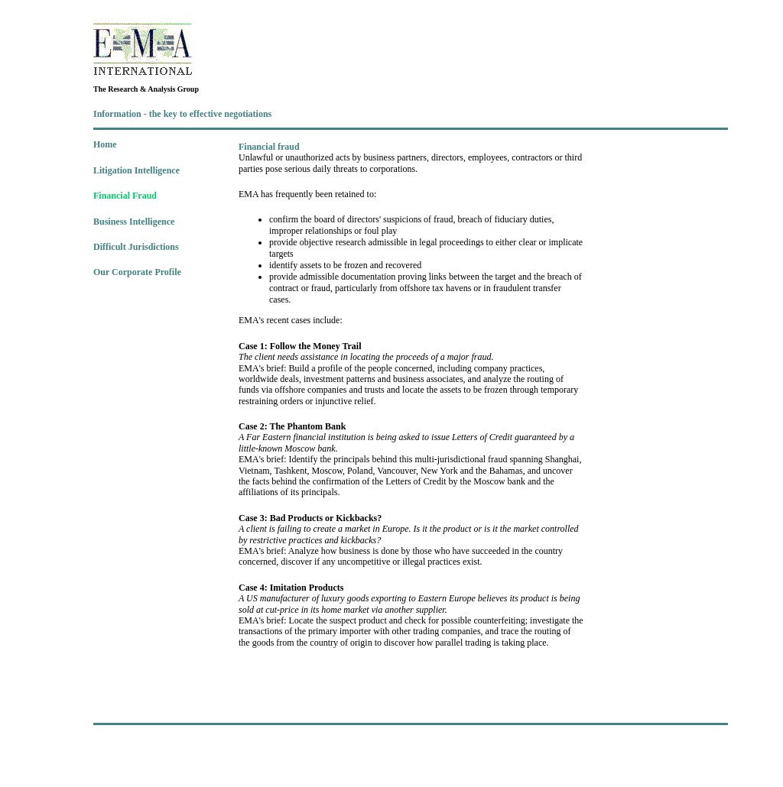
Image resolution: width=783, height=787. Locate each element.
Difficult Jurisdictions (136, 246)
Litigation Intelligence (136, 170)
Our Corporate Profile (137, 272)
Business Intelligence (133, 221)
